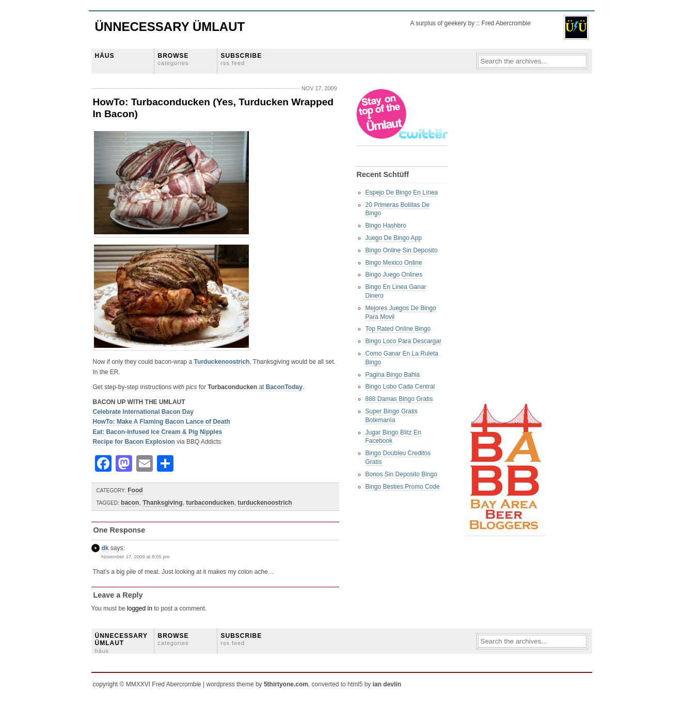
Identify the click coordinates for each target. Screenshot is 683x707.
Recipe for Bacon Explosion (134, 441)
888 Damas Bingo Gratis (399, 399)
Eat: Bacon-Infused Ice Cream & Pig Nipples (158, 432)
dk (105, 548)
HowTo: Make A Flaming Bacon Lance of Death (161, 421)
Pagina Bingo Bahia (393, 374)
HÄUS (105, 55)
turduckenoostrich (264, 502)
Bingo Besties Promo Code (403, 486)
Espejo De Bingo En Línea (402, 192)
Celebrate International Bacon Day (143, 411)
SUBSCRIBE (241, 59)
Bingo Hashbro (386, 225)
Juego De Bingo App (394, 238)
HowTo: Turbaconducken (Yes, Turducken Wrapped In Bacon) (213, 108)
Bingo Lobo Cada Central (400, 386)
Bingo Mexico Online (394, 262)
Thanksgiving (162, 502)
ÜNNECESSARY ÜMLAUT (121, 643)
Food (135, 490)
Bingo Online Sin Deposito (402, 250)
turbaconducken (210, 502)
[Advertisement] (506, 243)
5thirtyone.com (286, 684)
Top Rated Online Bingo (398, 328)
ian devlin (387, 684)
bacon (130, 502)
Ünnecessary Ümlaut (170, 27)
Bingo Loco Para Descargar (403, 341)
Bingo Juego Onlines (394, 274)
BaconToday (284, 387)
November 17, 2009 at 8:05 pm (136, 556)
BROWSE (173, 59)
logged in (139, 608)
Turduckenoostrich (222, 361)
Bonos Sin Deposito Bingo (401, 474)
